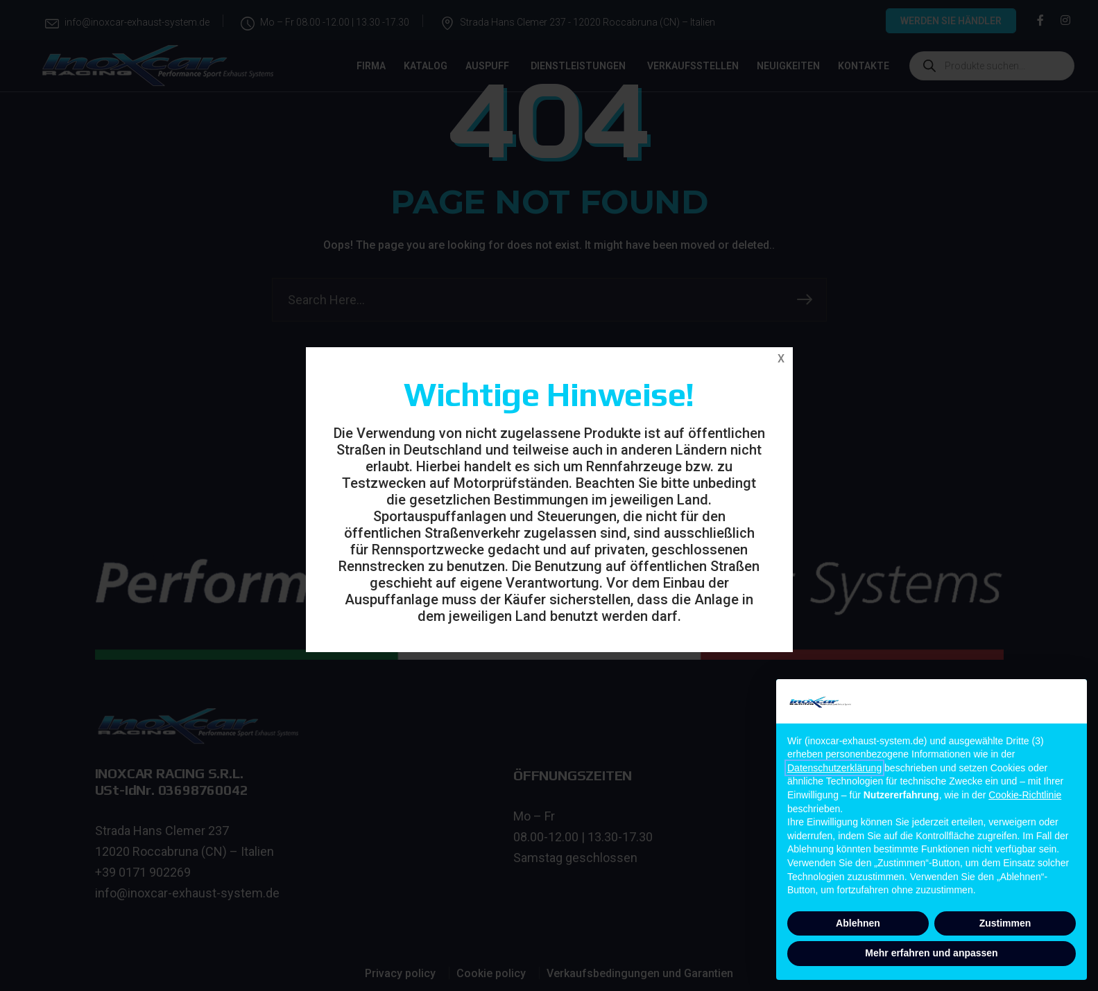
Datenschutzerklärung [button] (834, 767)
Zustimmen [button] (1005, 923)
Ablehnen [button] (858, 923)
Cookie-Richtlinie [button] (1024, 794)
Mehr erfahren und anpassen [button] (931, 952)
